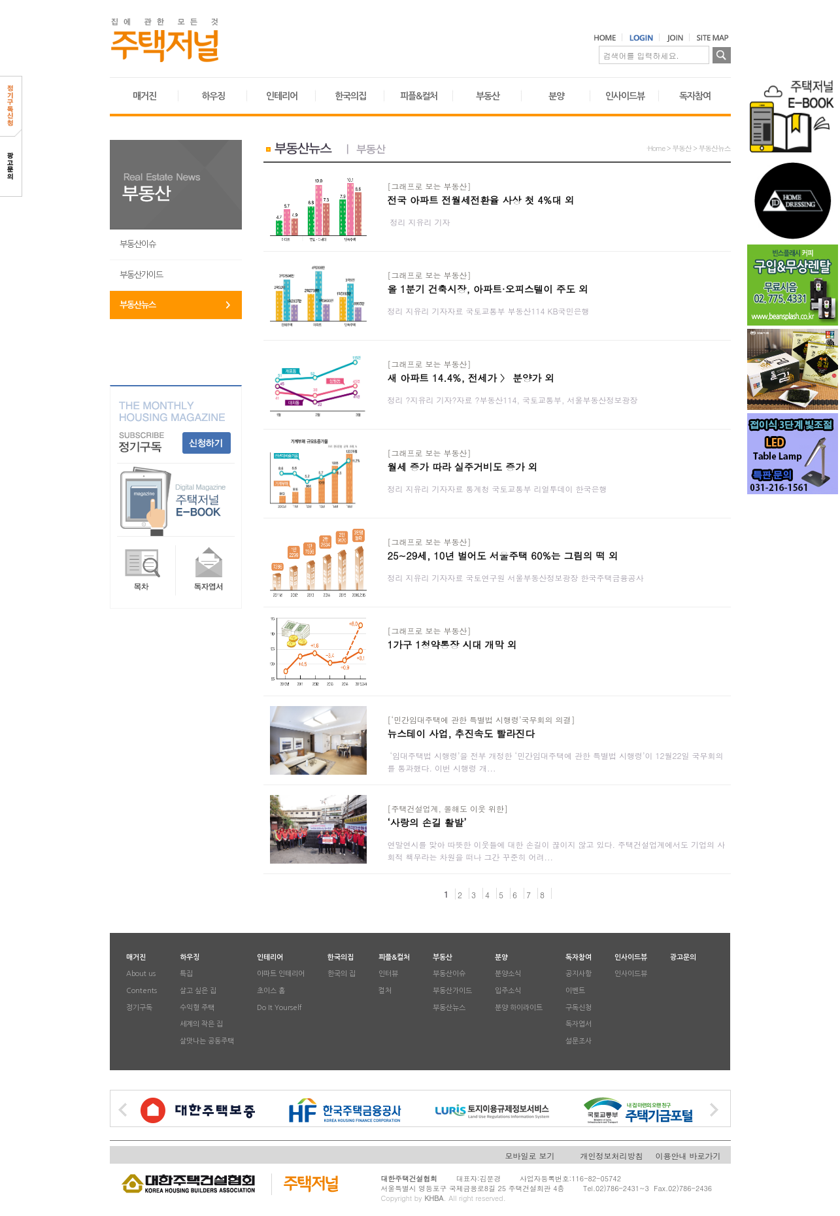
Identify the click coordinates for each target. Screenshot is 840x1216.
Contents (141, 990)
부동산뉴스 (138, 305)
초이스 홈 (271, 990)
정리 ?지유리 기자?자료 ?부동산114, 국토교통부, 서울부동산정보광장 (515, 399)
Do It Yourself (279, 1007)
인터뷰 (388, 974)
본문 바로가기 (0, 0)
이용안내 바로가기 (688, 1155)
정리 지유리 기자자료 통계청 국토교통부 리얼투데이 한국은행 (499, 488)
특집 (186, 974)
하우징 (213, 96)
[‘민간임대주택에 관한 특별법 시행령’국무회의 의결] (481, 719)
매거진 (144, 96)
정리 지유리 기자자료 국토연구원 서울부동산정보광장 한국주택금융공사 (516, 577)
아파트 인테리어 (281, 974)
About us (141, 974)
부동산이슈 (138, 244)
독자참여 (695, 96)
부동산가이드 (141, 275)
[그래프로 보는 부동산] (429, 186)
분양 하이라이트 (519, 1007)
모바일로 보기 (530, 1155)
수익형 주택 (197, 1007)
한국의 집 (342, 974)
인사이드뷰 (625, 96)
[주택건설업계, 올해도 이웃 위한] (448, 808)
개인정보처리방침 (611, 1155)
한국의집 (350, 96)
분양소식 (508, 974)
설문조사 (578, 1041)
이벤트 (575, 990)
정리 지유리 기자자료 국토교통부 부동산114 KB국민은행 (490, 310)
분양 (556, 96)
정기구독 (139, 1007)
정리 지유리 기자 (419, 222)
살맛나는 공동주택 (207, 1041)
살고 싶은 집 (198, 990)
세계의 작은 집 (201, 1024)
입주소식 (508, 990)
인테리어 (281, 96)
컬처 (385, 990)
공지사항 (578, 974)
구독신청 (578, 1007)
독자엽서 (578, 1024)
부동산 (487, 96)
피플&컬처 (418, 96)
